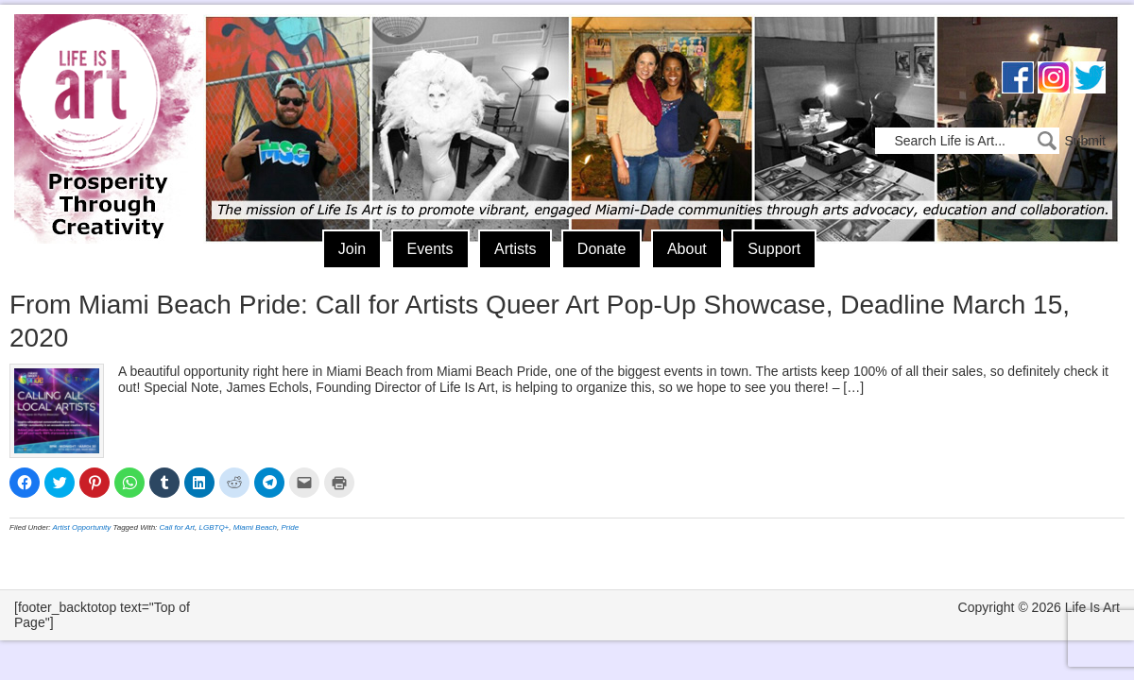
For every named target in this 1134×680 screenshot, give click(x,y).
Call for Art (178, 527)
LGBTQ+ (214, 527)
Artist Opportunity (82, 527)
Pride (290, 527)
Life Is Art (101, 101)
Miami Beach (255, 527)
